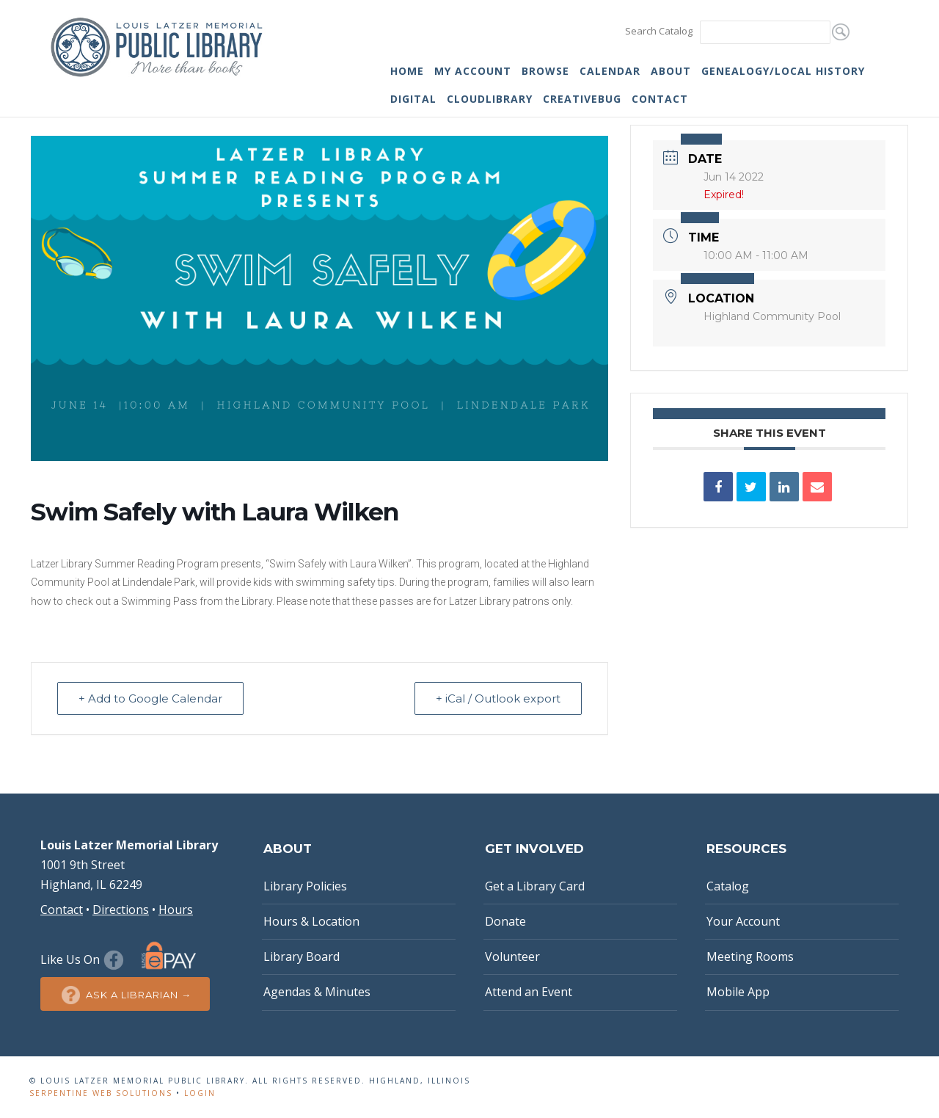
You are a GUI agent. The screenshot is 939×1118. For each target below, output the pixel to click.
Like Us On (84, 959)
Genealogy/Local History (783, 71)
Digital (413, 99)
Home (407, 71)
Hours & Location (311, 921)
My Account (472, 71)
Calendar (610, 71)
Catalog (727, 886)
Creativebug (582, 99)
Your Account (743, 921)
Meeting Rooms (750, 956)
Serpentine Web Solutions (100, 1093)
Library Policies (305, 886)
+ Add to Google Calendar (150, 698)
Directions (120, 909)
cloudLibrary (490, 99)
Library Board (301, 956)
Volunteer (512, 956)
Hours (175, 909)
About (671, 71)
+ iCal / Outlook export (498, 698)
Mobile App (738, 992)
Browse (545, 71)
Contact (660, 99)
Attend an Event (528, 992)
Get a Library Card (535, 886)
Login (200, 1093)
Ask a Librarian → (125, 995)
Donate (505, 921)
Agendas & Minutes (316, 992)
